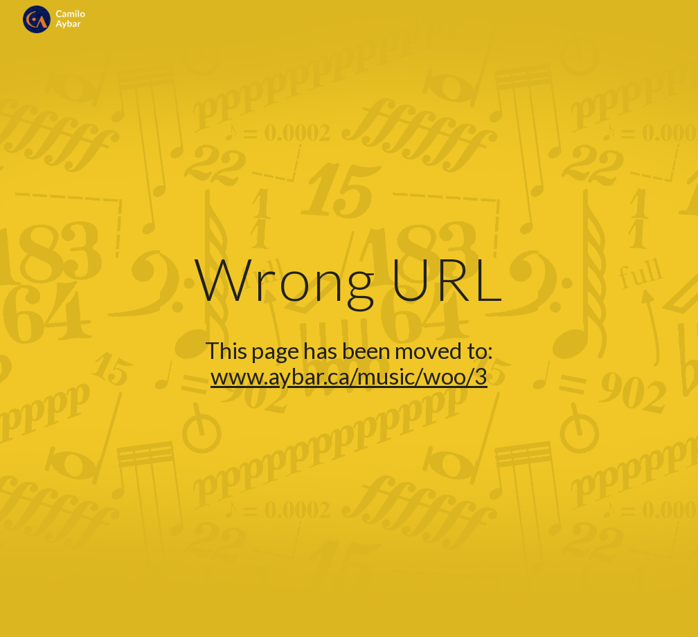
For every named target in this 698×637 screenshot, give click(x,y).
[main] (348, 318)
